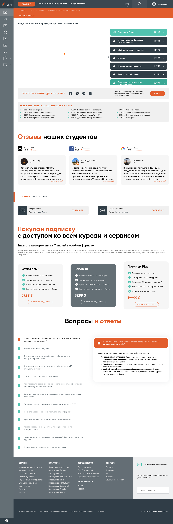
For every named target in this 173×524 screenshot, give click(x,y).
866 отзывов (137, 150)
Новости (81, 489)
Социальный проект (115, 480)
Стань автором (84, 467)
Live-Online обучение (28, 483)
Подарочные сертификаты (31, 480)
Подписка (26, 4)
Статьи (22, 489)
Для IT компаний (85, 470)
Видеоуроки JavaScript (59, 486)
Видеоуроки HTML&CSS (59, 483)
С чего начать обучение (59, 467)
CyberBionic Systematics (88, 477)
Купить (157, 93)
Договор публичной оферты (82, 511)
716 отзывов (85, 150)
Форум (22, 492)
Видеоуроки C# (55, 473)
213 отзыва (34, 150)
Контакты (110, 470)
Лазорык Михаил (40, 212)
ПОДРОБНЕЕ (77, 210)
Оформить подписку (40, 302)
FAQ (107, 473)
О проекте (110, 467)
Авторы (109, 477)
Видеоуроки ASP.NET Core (60, 477)
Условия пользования (27, 511)
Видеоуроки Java (56, 480)
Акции (80, 486)
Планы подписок (26, 477)
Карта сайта (101, 511)
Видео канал (24, 486)
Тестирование (149, 56)
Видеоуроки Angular (57, 489)
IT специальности (27, 473)
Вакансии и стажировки (88, 473)
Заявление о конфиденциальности (53, 511)
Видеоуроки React (57, 492)
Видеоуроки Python (57, 470)
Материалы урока (117, 56)
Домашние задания (133, 56)
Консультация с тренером (30, 467)
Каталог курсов (26, 470)
